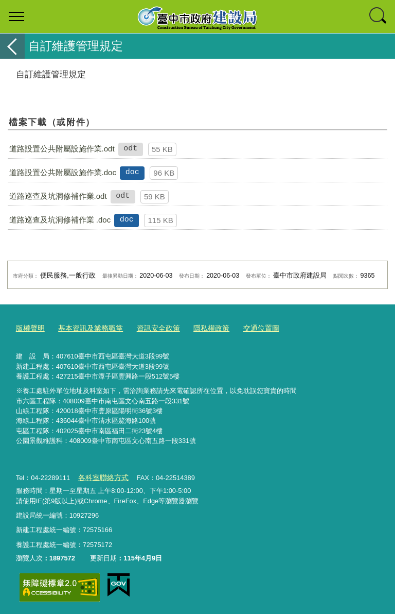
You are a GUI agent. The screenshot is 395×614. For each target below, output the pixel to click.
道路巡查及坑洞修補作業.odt (58, 196)
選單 (16, 16)
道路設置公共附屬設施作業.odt (62, 148)
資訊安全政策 (150, 328)
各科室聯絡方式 (101, 476)
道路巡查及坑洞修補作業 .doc (60, 219)
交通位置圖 (247, 328)
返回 (12, 46)
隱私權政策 (200, 328)
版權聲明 (29, 328)
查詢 (378, 16)
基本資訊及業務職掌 (86, 328)
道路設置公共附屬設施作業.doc (62, 172)
